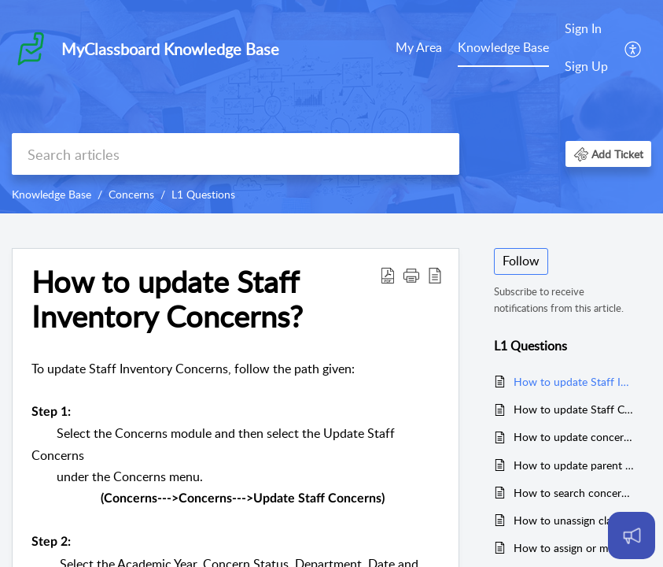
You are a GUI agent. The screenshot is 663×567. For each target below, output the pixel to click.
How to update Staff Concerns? (574, 409)
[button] (633, 48)
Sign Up (586, 66)
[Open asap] (631, 535)
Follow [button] (521, 260)
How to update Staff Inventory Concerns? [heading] (167, 299)
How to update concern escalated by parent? (574, 436)
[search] (235, 154)
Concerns (131, 194)
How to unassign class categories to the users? (574, 520)
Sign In (583, 28)
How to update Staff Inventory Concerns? (574, 381)
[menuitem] (419, 49)
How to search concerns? (574, 492)
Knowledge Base (503, 47)
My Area (419, 47)
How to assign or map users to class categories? (574, 547)
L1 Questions (203, 194)
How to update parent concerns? (574, 465)
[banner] (331, 106)
